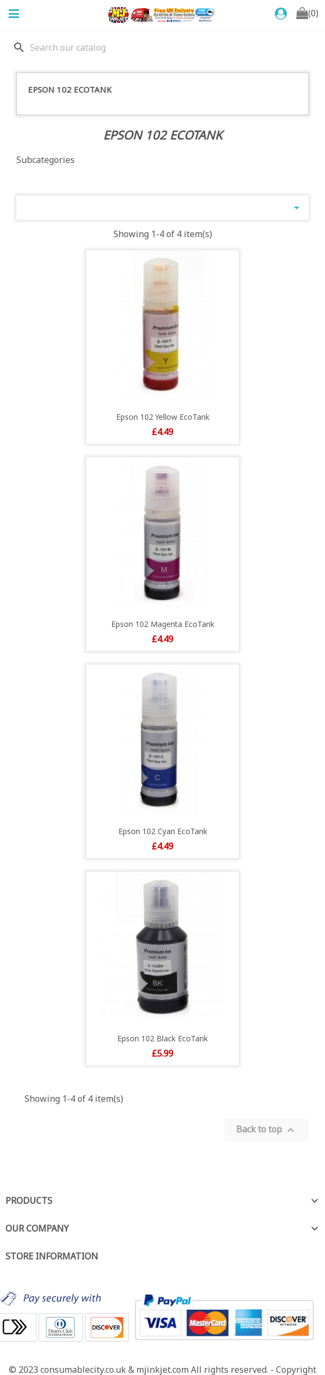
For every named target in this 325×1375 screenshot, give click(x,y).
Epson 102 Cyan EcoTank (162, 831)
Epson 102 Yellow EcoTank (162, 417)
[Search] (162, 47)
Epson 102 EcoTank (70, 89)
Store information (51, 1256)
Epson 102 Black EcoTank (162, 1038)
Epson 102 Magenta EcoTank (162, 624)
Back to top (266, 1130)
